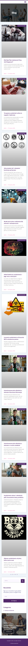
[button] (25, 1)
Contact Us (9, 631)
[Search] (23, 581)
